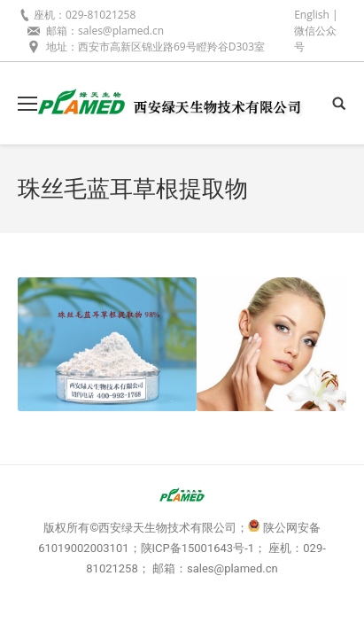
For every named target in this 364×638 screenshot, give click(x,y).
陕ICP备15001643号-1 (198, 548)
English (311, 14)
